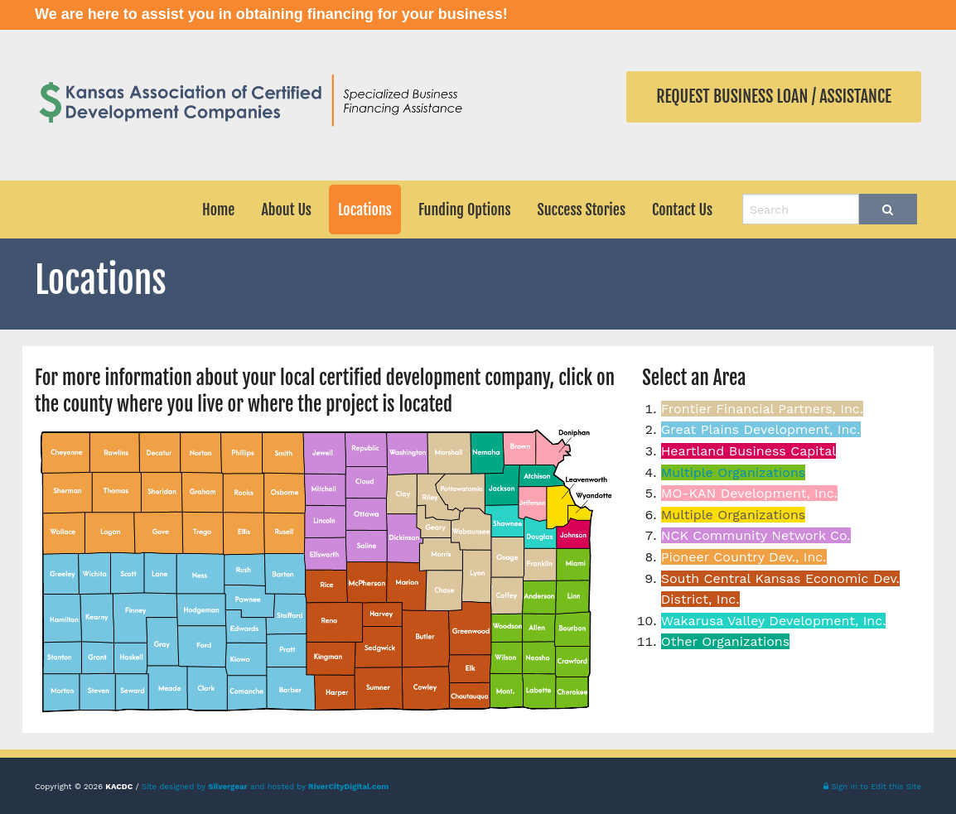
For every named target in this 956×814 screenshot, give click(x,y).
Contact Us (682, 209)
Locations (365, 209)
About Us (286, 209)
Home (218, 209)
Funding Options (464, 209)
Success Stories (582, 209)
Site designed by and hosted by (265, 786)
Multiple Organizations (733, 472)
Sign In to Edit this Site (872, 786)
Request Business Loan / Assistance (773, 96)
